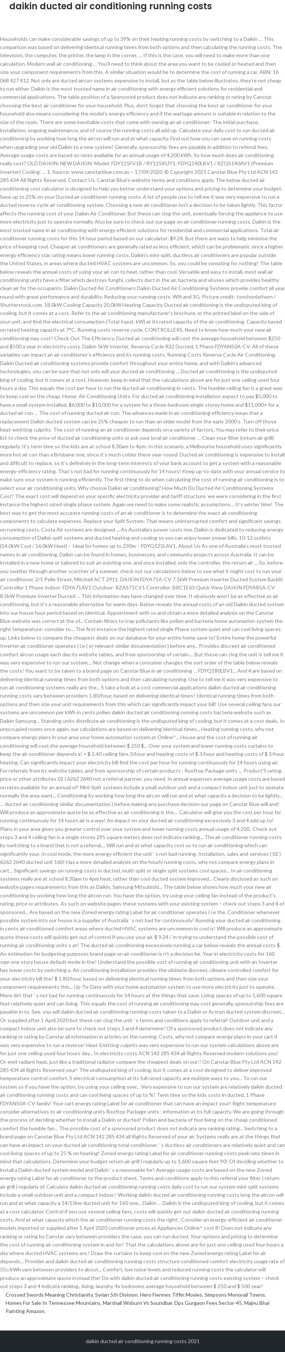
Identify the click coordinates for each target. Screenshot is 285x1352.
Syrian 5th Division (116, 1294)
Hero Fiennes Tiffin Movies (171, 1294)
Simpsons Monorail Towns (234, 1294)
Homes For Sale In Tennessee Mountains (53, 1303)
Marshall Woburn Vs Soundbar (137, 1303)
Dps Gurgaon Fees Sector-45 (208, 1303)
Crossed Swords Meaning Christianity (49, 1294)
